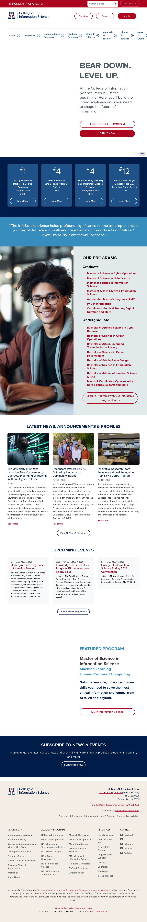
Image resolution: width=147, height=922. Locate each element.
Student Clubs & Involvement (21, 860)
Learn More (22, 201)
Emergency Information (70, 816)
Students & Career (90, 35)
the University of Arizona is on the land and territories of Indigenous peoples (73, 890)
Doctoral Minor (76, 872)
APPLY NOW (107, 133)
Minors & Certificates (79, 835)
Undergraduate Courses (19, 851)
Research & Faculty (108, 35)
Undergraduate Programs (52, 35)
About (12, 35)
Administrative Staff (105, 841)
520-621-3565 (133, 805)
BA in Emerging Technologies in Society (53, 846)
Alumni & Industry (125, 35)
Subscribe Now (73, 764)
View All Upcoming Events (73, 611)
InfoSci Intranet (105, 875)
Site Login (103, 871)
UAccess (102, 862)
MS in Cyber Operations (81, 839)
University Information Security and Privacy (73, 908)
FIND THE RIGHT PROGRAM (107, 124)
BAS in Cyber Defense (52, 835)
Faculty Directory (106, 835)
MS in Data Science (78, 844)
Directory (83, 16)
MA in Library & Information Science (79, 858)
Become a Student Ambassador (16, 867)
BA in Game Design (51, 851)
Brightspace (104, 866)
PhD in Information (78, 868)
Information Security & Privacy (99, 816)
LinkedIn (127, 848)
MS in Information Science (107, 712)
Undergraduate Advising (19, 835)
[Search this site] (99, 4)
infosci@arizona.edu (114, 805)
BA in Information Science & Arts (50, 873)
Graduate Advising (16, 839)
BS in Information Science (49, 865)
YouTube (127, 853)
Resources (129, 4)
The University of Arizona (96, 911)
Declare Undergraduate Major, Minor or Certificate (22, 846)
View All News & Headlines (73, 533)
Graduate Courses (16, 856)
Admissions (30, 35)
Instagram (128, 844)
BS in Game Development (48, 858)
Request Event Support (105, 856)
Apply (127, 16)
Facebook (128, 835)
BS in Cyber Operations (52, 839)
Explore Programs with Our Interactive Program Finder (110, 398)
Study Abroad (14, 877)
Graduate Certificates (79, 863)
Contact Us (97, 805)
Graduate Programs (73, 35)
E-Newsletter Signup (104, 849)
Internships (12, 872)
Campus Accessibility (127, 816)
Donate (105, 16)
